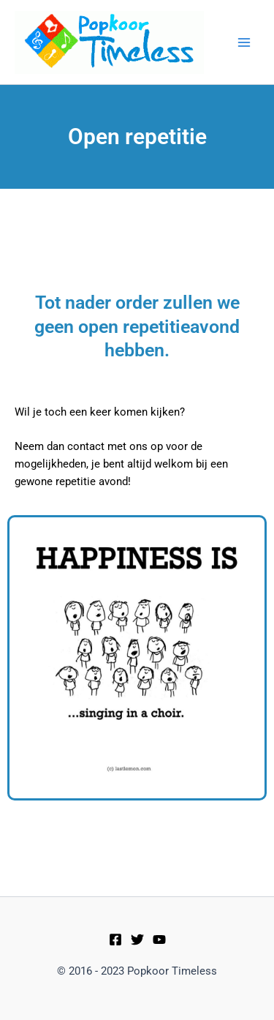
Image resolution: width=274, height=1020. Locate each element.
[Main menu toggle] (244, 42)
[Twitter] (137, 939)
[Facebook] (115, 939)
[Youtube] (159, 939)
